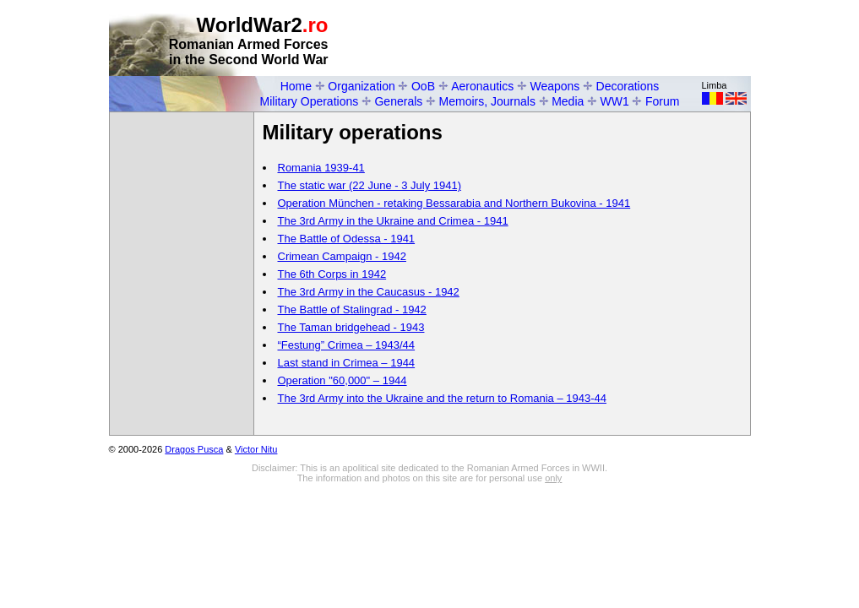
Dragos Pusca (194, 449)
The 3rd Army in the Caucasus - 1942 (368, 291)
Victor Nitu (256, 449)
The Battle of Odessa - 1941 (347, 238)
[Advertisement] (553, 39)
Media (568, 101)
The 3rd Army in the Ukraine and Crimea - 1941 (393, 220)
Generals (398, 101)
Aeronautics (482, 86)
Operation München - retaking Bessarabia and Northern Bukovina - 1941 (454, 203)
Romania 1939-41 (321, 167)
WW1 (615, 101)
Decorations (628, 86)
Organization (361, 86)
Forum (662, 101)
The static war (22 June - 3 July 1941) (370, 185)
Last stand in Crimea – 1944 (347, 362)
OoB (423, 86)
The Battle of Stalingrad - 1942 (352, 309)
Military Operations (309, 101)
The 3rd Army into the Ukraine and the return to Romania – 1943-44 (442, 398)
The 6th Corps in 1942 (332, 274)
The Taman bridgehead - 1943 (351, 327)
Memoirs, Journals (487, 101)
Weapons (554, 86)
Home (296, 86)
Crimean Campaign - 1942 (342, 256)
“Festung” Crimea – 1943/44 (347, 345)
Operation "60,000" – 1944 (342, 380)
